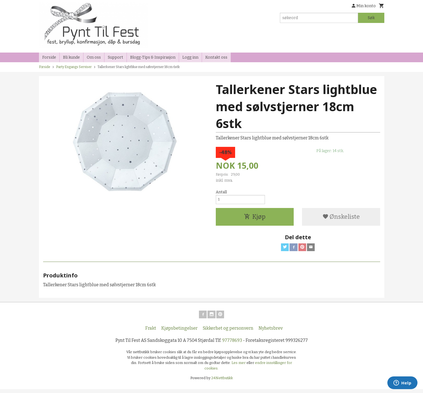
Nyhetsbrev (271, 332)
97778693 (232, 344)
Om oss (94, 57)
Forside (49, 57)
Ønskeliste (341, 218)
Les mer (239, 367)
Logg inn (190, 57)
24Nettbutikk (222, 382)
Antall (221, 192)
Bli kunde (71, 57)
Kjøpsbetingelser (179, 332)
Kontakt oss (216, 57)
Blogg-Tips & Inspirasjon (152, 57)
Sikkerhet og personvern (228, 332)
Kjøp (255, 218)
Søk (371, 17)
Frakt (150, 332)
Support (115, 57)
